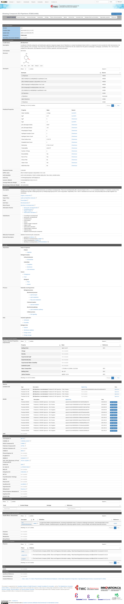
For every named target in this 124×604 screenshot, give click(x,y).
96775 (23, 438)
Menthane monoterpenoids (28, 205)
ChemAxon (74, 119)
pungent (24, 558)
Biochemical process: (32, 292)
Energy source (27, 332)
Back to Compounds (116, 13)
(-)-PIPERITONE (25, 467)
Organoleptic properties (105, 17)
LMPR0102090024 (43, 242)
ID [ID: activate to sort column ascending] (33, 519)
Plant (28, 281)
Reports (33, 2)
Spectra (65, 17)
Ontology (46, 17)
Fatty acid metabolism (35, 299)
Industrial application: (26, 317)
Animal (28, 284)
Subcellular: (27, 262)
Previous (108, 105)
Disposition (6, 247)
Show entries (27, 69)
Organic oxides (28, 211)
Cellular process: (31, 312)
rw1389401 (24, 484)
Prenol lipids (24, 200)
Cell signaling (33, 314)
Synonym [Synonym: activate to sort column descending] (23, 72)
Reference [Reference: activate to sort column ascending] (105, 345)
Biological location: (25, 254)
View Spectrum (113, 402)
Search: (111, 69)
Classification (40, 17)
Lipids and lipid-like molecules (29, 198)
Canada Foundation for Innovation (45, 586)
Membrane (29, 267)
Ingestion (29, 252)
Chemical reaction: (31, 302)
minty (23, 551)
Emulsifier (26, 322)
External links (71, 17)
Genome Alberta (15, 589)
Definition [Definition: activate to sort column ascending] (41, 519)
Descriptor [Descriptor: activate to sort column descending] (24, 519)
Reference (69, 505)
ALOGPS (74, 113)
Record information (21, 17)
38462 (35, 523)
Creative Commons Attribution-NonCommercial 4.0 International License (41, 602)
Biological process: (28, 290)
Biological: (26, 279)
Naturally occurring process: (27, 287)
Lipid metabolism (34, 297)
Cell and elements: (28, 257)
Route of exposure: (25, 247)
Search (19, 2)
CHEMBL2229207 (26, 441)
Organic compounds (26, 195)
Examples (40, 2)
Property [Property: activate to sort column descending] (23, 345)
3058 (23, 464)
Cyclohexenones (28, 209)
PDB (32, 65)
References (114, 17)
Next (118, 105)
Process (5, 287)
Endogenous (27, 274)
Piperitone (24, 489)
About (47, 2)
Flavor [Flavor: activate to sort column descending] (22, 548)
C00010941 (24, 472)
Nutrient (26, 327)
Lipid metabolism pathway (36, 309)
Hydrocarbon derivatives (30, 212)
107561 (23, 446)
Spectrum (117, 389)
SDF (29, 65)
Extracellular (30, 259)
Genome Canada (6, 589)
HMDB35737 (24, 458)
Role (4, 317)
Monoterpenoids (25, 202)
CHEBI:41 (32, 237)
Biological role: (24, 325)
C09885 (40, 238)
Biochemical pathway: (32, 307)
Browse (11, 2)
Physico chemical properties (56, 17)
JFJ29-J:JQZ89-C (26, 460)
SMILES (37, 65)
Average (49, 505)
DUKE (115, 523)
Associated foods (79, 17)
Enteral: (26, 250)
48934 (23, 450)
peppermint (24, 555)
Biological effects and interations (91, 17)
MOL (25, 65)
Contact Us (54, 2)
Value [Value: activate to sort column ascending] (62, 345)
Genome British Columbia (28, 589)
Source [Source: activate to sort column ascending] (104, 72)
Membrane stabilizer (29, 330)
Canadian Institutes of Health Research (27, 586)
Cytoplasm (29, 264)
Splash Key (84, 387)
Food (25, 277)
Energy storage (27, 335)
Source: (23, 272)
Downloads (26, 2)
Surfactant (26, 320)
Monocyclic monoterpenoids (31, 207)
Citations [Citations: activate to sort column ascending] (31, 548)
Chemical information (31, 17)
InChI (41, 65)
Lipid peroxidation (34, 304)
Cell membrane (31, 269)
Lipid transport (33, 294)
